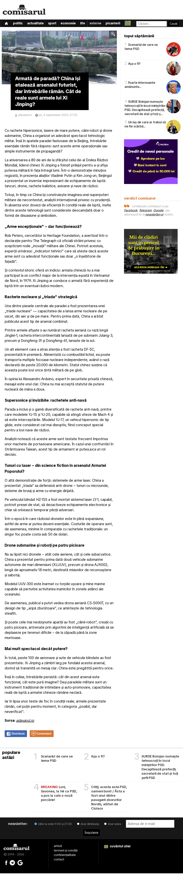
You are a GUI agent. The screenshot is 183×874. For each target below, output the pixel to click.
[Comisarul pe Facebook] (6, 863)
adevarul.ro (25, 116)
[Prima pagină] (6, 24)
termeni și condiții (65, 851)
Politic (19, 24)
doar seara (112, 825)
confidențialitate (65, 856)
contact (59, 860)
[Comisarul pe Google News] (20, 863)
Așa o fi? (153, 64)
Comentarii (41, 735)
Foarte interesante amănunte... (153, 85)
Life (87, 24)
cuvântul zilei (117, 847)
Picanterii (119, 24)
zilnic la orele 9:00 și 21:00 (53, 825)
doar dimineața (88, 825)
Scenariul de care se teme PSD (153, 47)
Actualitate (37, 24)
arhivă (58, 847)
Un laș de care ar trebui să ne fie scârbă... (153, 124)
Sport (55, 24)
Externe (100, 24)
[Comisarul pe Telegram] (12, 863)
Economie (72, 24)
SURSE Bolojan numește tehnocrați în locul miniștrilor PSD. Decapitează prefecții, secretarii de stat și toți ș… (153, 108)
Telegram (145, 211)
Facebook (130, 211)
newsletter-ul (154, 215)
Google (158, 211)
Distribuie (15, 735)
